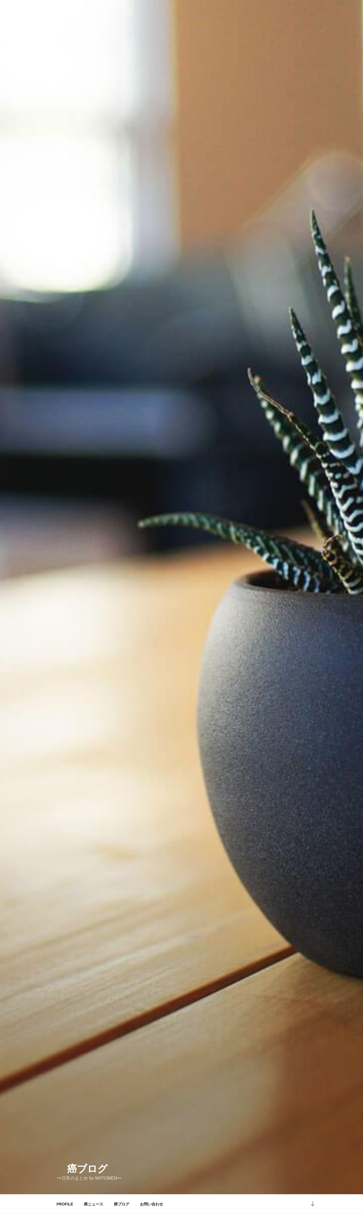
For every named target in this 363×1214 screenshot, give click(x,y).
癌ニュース (93, 1204)
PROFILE (65, 1204)
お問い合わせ (151, 1204)
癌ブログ (82, 1168)
